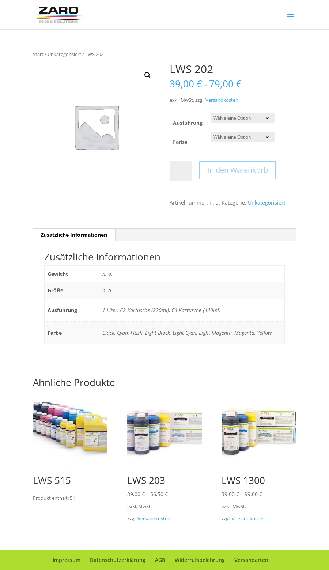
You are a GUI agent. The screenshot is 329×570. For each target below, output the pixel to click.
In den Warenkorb (237, 170)
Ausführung (188, 122)
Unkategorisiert (64, 54)
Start (38, 54)
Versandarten (251, 559)
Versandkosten (221, 100)
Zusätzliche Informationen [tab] (74, 234)
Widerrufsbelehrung (200, 559)
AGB (160, 559)
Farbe (180, 141)
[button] (147, 75)
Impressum (66, 559)
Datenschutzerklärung (117, 559)
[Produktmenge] (181, 171)
